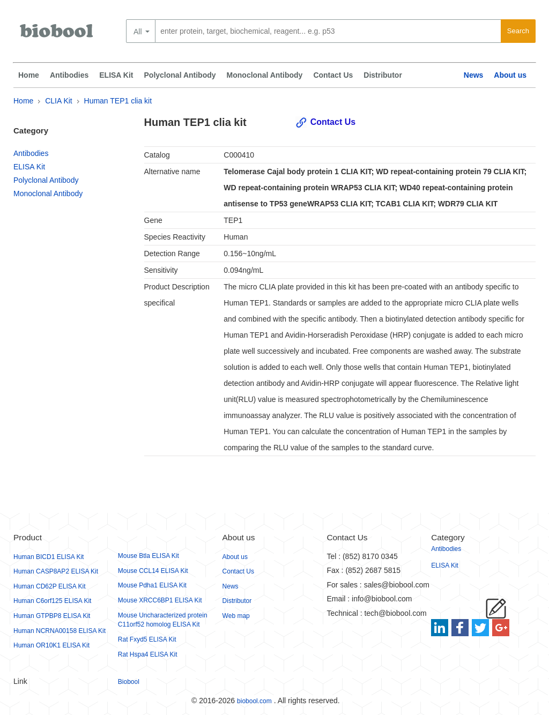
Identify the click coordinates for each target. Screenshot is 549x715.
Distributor (382, 75)
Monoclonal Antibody (265, 75)
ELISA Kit (116, 75)
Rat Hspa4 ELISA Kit (147, 654)
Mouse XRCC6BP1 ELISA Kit (160, 600)
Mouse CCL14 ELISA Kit (153, 571)
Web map (236, 616)
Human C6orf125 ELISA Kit (52, 601)
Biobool (128, 682)
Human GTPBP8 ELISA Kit (51, 616)
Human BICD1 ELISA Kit (48, 557)
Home (28, 75)
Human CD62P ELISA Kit (49, 586)
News (474, 75)
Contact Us (333, 75)
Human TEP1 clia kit (118, 100)
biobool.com (254, 701)
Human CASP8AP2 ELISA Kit (55, 571)
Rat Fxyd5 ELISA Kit (147, 639)
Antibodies (69, 75)
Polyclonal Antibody (180, 75)
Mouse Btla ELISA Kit (148, 556)
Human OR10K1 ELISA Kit (51, 645)
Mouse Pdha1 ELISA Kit (152, 585)
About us (510, 75)
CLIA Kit (58, 100)
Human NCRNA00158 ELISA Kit (59, 631)
